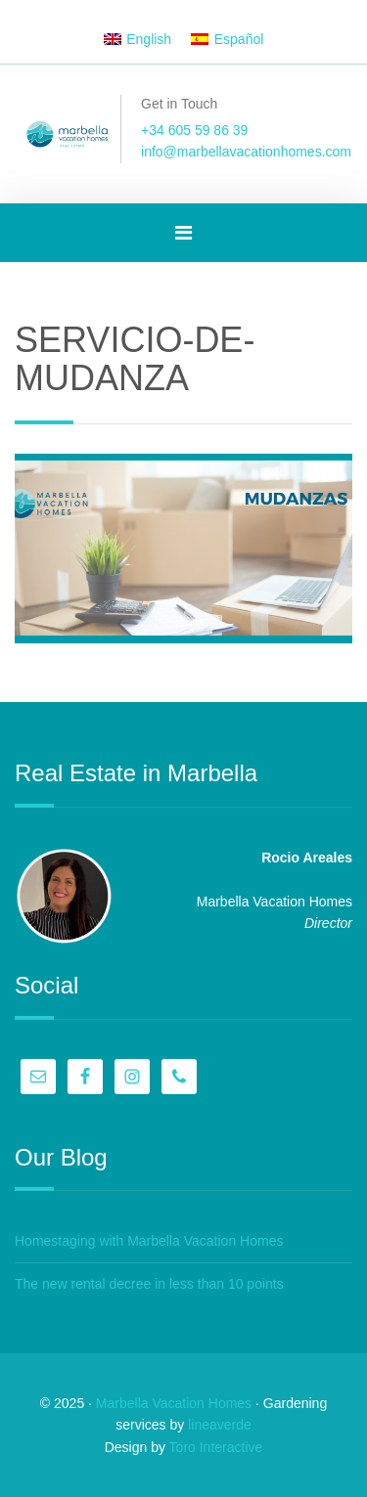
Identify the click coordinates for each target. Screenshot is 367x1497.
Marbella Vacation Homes (174, 1403)
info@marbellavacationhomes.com (246, 151)
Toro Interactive (216, 1447)
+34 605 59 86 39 (194, 130)
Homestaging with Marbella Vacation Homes (149, 1241)
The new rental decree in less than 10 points (149, 1284)
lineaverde (220, 1424)
